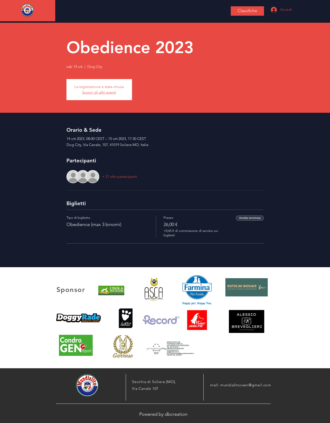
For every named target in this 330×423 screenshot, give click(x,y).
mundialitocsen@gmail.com (245, 385)
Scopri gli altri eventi (99, 92)
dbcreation (176, 414)
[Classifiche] (247, 11)
